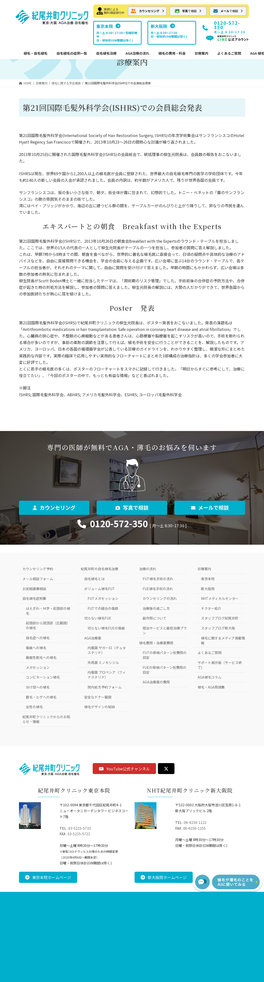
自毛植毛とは (94, 578)
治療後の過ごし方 (156, 608)
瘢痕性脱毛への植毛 (41, 657)
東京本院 (208, 578)
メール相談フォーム (37, 578)
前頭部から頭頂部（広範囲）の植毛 (48, 625)
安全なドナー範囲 (97, 697)
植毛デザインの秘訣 (99, 706)
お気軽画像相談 (34, 588)
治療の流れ (147, 568)
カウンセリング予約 (37, 568)
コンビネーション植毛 (43, 677)
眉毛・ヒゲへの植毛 (41, 697)
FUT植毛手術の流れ (158, 578)
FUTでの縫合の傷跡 (103, 608)
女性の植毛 (34, 706)
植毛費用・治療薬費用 (156, 642)
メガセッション (38, 667)
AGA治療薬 (92, 638)
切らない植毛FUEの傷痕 (106, 628)
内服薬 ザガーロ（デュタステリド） (107, 650)
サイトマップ (165, 896)
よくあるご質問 (209, 652)
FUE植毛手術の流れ (158, 588)
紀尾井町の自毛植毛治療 (99, 568)
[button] (147, 11)
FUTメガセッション (103, 598)
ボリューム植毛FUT (99, 588)
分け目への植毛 (38, 687)
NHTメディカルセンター (220, 598)
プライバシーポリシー (132, 896)
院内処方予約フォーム (105, 687)
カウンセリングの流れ (160, 598)
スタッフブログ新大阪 (218, 628)
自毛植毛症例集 (34, 598)
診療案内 (204, 568)
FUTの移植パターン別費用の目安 (165, 655)
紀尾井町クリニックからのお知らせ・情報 (46, 719)
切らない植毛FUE (97, 618)
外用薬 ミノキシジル (103, 662)
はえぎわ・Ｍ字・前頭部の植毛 (48, 611)
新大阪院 (208, 588)
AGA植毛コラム (209, 677)
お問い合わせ (99, 896)
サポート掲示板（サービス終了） (220, 665)
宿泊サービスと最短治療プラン (165, 630)
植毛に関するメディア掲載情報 (223, 640)
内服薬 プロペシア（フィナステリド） (107, 675)
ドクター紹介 (211, 608)
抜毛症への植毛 (38, 637)
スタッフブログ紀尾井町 (219, 618)
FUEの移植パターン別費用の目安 (164, 670)
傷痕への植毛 (36, 647)
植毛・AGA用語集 (211, 687)
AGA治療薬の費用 (156, 682)
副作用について (154, 618)
